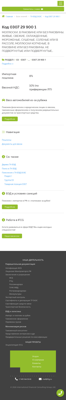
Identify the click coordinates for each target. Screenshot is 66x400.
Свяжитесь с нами (33, 9)
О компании (38, 359)
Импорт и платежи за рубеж (17, 316)
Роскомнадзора (16, 284)
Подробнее (10, 119)
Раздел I (8, 176)
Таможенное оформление (16, 319)
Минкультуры (15, 294)
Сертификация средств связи (18, 304)
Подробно (6, 63)
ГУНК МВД (13, 288)
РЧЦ (11, 281)
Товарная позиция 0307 (15, 184)
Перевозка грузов (13, 322)
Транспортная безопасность (18, 307)
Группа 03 (9, 180)
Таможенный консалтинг (16, 331)
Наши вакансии (12, 236)
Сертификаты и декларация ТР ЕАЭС (21, 300)
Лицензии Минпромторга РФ (18, 271)
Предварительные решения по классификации (26, 337)
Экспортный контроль (15, 297)
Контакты (36, 366)
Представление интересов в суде (20, 334)
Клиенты (36, 363)
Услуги (35, 356)
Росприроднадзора (17, 291)
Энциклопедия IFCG (14, 345)
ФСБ (11, 278)
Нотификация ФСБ (13, 268)
